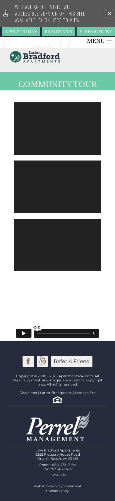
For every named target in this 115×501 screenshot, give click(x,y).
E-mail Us (58, 475)
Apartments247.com (75, 376)
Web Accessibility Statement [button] (57, 486)
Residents (58, 31)
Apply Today (21, 31)
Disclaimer (28, 393)
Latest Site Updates (56, 393)
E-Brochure (95, 31)
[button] (109, 13)
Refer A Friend (72, 361)
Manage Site (85, 393)
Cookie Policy (57, 491)
